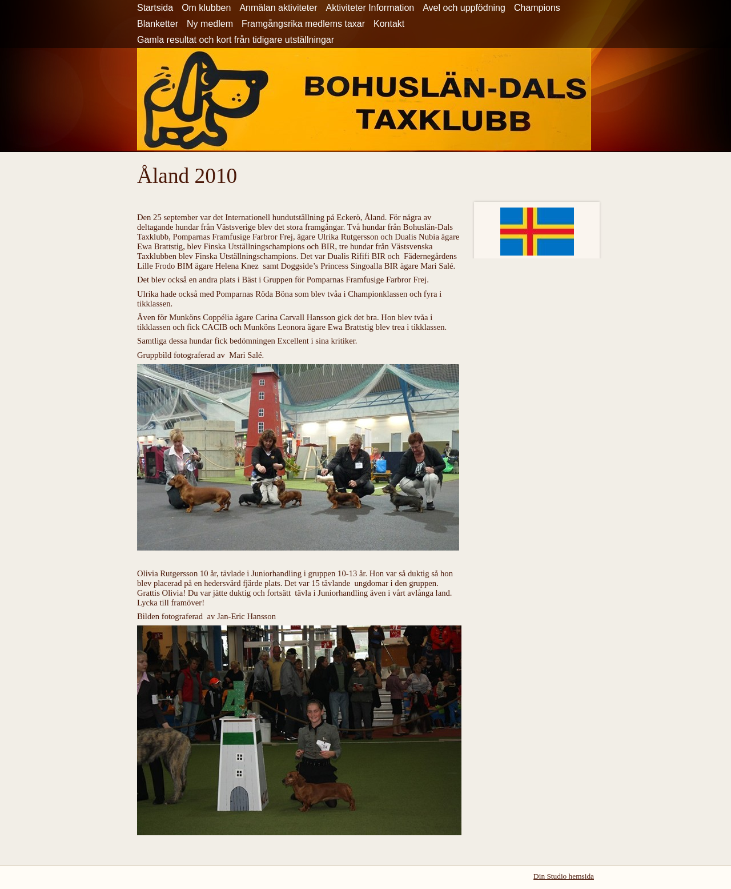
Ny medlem (210, 24)
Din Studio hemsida (563, 876)
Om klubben (206, 8)
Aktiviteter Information (370, 8)
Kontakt (388, 24)
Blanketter (157, 24)
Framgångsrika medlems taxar (303, 24)
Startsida (155, 8)
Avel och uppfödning (464, 8)
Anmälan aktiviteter (278, 8)
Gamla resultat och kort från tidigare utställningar (235, 40)
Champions (537, 8)
